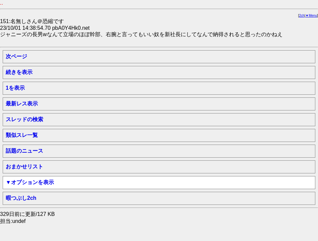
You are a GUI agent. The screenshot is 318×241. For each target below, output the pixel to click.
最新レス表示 (22, 103)
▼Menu (311, 15)
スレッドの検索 (24, 119)
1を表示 (15, 88)
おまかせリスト (24, 166)
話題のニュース (24, 151)
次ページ (16, 56)
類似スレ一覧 (22, 135)
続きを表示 (19, 72)
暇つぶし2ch (21, 198)
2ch (302, 15)
